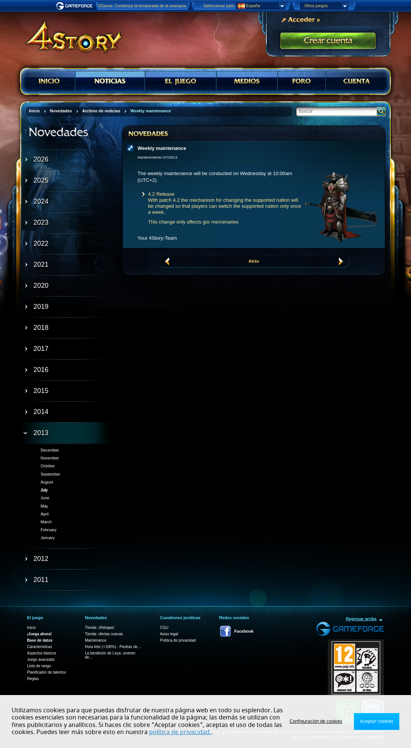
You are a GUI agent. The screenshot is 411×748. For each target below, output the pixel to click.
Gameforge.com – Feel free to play (75, 6)
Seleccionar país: (219, 5)
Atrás (253, 261)
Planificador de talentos (46, 672)
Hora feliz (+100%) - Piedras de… (113, 647)
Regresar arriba (361, 619)
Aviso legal (169, 634)
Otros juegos (326, 6)
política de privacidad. (180, 732)
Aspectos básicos (41, 653)
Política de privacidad (178, 640)
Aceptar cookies (376, 721)
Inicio (31, 628)
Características (39, 647)
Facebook (244, 631)
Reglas (33, 679)
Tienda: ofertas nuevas (104, 634)
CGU (164, 628)
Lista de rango (39, 666)
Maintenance (95, 640)
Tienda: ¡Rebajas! (100, 628)
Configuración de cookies (316, 721)
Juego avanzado (40, 659)
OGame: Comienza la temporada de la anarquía (142, 5)
